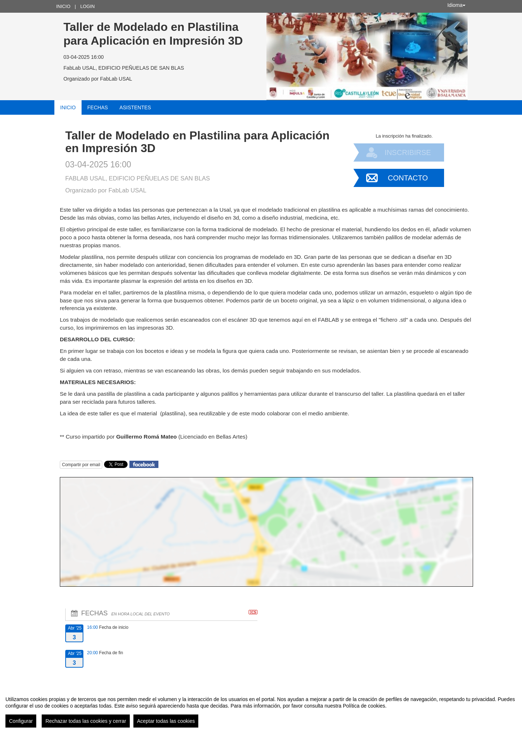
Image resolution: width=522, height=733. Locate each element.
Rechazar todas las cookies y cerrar (85, 721)
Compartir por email (81, 464)
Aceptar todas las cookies (166, 721)
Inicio (63, 6)
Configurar (21, 721)
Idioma (456, 5)
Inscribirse (408, 152)
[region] (261, 709)
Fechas (97, 107)
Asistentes (135, 107)
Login (87, 6)
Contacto (408, 178)
